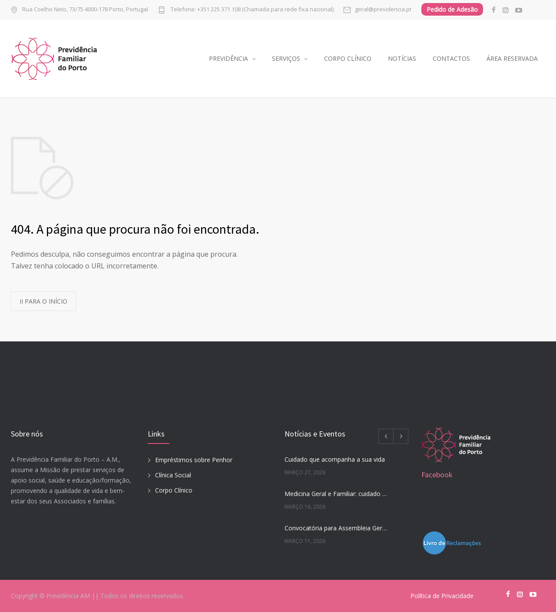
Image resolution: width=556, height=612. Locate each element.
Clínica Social (173, 475)
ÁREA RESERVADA (512, 58)
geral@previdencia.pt (383, 10)
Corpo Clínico (173, 490)
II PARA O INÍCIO (43, 301)
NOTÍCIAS (402, 58)
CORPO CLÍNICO (347, 58)
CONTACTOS (451, 58)
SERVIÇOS (286, 58)
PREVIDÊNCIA (228, 58)
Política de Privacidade (441, 596)
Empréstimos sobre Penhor (193, 460)
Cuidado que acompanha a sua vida (335, 459)
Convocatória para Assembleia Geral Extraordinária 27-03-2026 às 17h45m (337, 528)
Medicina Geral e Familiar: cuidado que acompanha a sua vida (337, 494)
